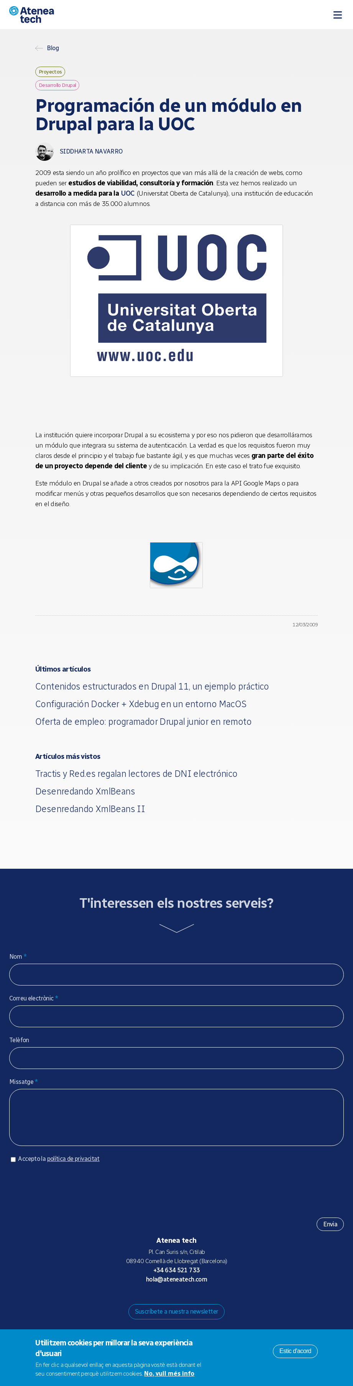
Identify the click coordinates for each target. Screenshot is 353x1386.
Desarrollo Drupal (57, 85)
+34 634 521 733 (176, 1277)
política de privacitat (73, 1166)
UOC (128, 193)
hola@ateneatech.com (176, 1287)
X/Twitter (182, 1301)
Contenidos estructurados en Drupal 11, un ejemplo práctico (152, 686)
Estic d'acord (295, 1351)
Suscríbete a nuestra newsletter (176, 1319)
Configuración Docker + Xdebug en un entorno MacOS (140, 703)
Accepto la (58, 1166)
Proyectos (50, 72)
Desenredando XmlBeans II (90, 808)
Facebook (195, 1301)
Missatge (23, 1081)
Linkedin (207, 1301)
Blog (53, 48)
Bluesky (170, 1301)
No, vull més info (169, 1373)
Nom (18, 956)
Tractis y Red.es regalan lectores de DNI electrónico (136, 773)
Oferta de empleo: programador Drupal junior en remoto (143, 721)
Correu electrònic (33, 998)
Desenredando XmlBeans (85, 791)
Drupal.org (146, 1301)
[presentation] (67, 1195)
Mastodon (158, 1301)
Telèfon (19, 1040)
